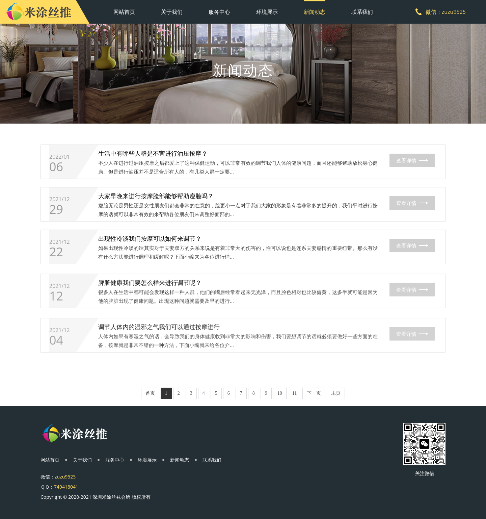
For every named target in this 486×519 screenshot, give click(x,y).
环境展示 (267, 12)
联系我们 (362, 12)
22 (56, 271)
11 (294, 393)
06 (56, 175)
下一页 (314, 393)
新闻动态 (314, 12)
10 (279, 393)
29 (56, 222)
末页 (336, 393)
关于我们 (172, 12)
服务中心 (219, 12)
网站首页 (124, 12)
